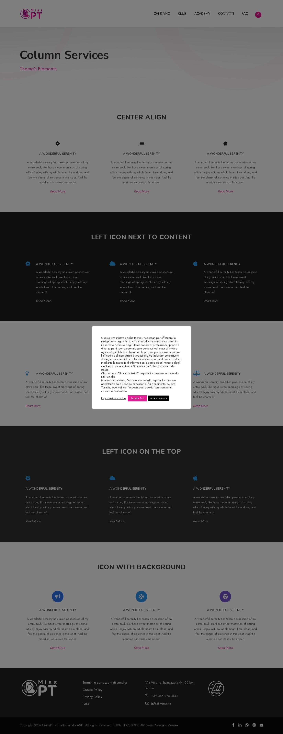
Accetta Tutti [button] (137, 398)
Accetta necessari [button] (158, 398)
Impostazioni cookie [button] (113, 398)
